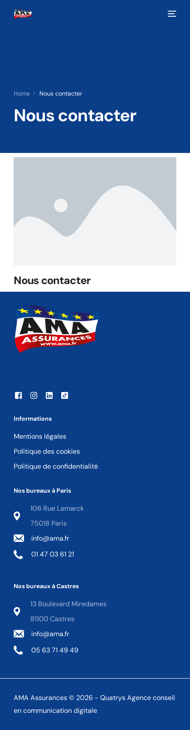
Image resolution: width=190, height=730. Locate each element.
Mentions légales (40, 436)
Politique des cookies (47, 451)
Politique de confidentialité (56, 466)
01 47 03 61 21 (52, 554)
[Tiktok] (64, 394)
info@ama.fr (50, 538)
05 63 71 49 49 (54, 650)
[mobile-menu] (171, 14)
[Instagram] (34, 394)
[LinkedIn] (49, 394)
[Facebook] (18, 394)
